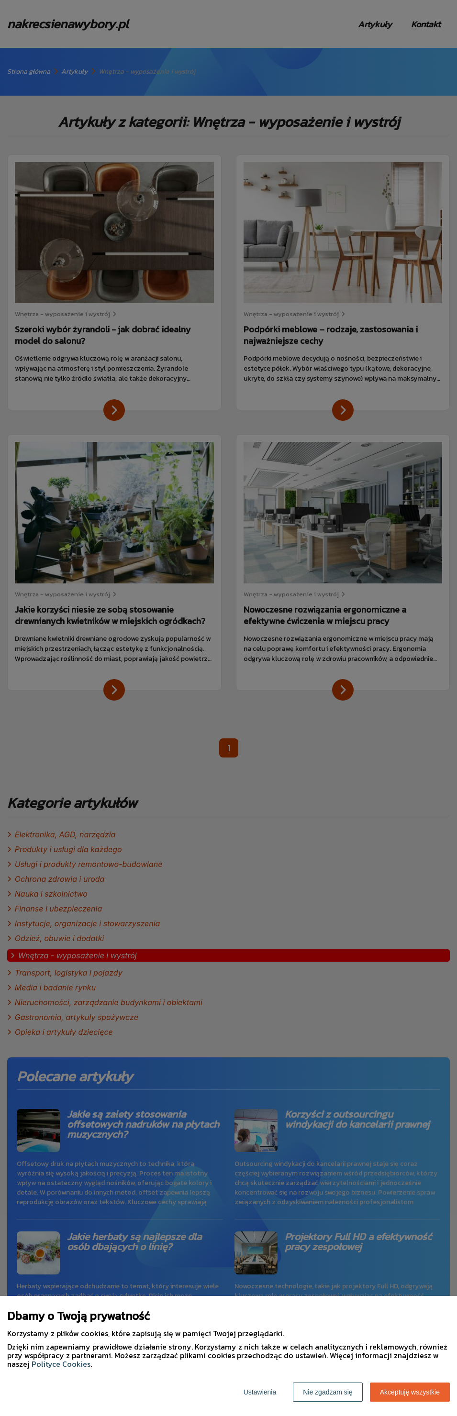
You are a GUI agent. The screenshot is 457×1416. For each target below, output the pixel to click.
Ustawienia (260, 1392)
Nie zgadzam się (328, 1392)
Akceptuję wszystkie (410, 1392)
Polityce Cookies (61, 1364)
